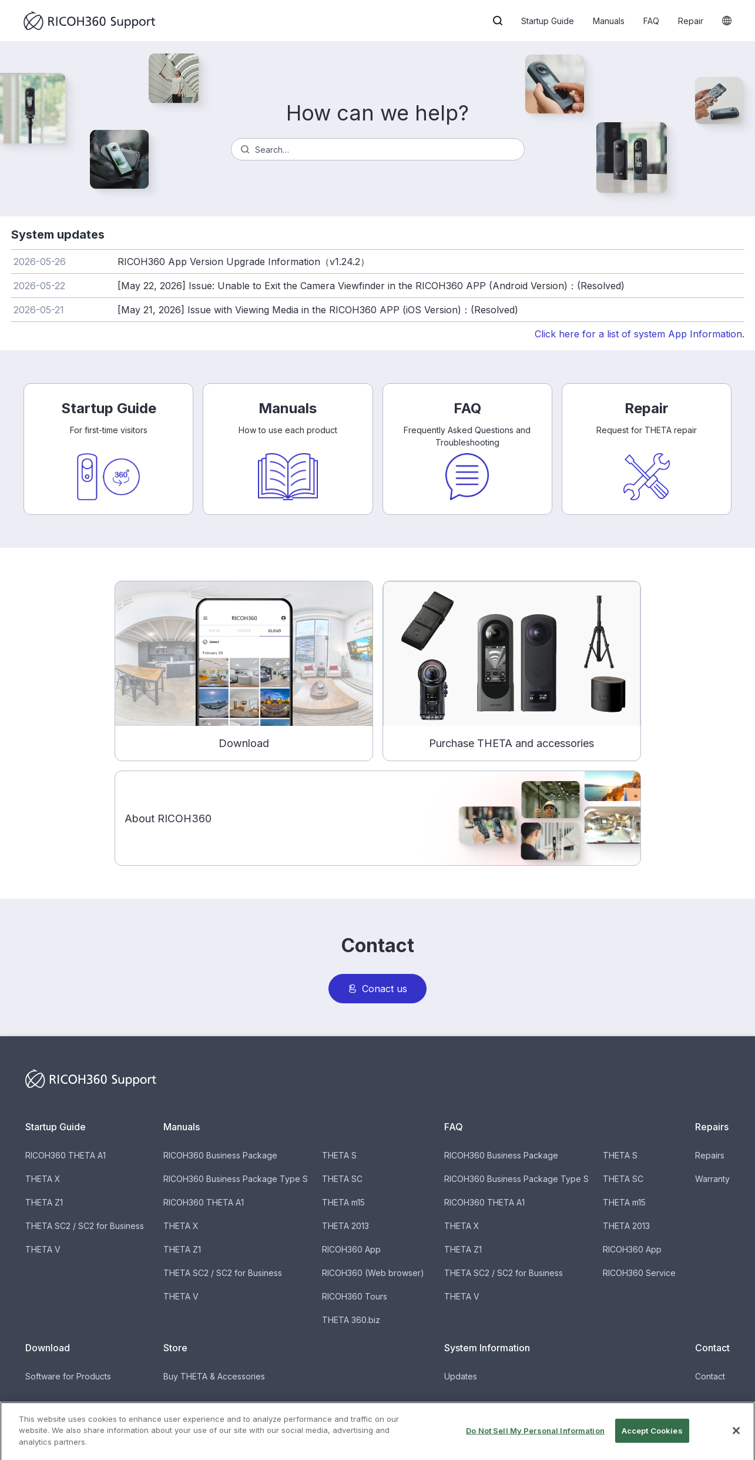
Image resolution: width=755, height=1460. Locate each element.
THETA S (339, 1155)
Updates (460, 1376)
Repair (690, 21)
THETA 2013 (345, 1226)
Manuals (609, 21)
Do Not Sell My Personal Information (535, 1444)
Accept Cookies (652, 1444)
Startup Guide (547, 21)
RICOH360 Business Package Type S (235, 1179)
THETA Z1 (44, 1202)
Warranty (712, 1179)
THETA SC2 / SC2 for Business (84, 1226)
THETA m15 (343, 1202)
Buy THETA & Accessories (214, 1376)
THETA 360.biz (351, 1320)
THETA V (43, 1249)
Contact (710, 1376)
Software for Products (68, 1376)
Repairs (709, 1155)
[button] (497, 20)
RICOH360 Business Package (220, 1155)
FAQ (651, 21)
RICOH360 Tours (354, 1296)
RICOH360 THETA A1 (65, 1155)
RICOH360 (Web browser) (373, 1273)
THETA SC (342, 1179)
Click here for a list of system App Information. (639, 334)
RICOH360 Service (639, 1273)
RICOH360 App (351, 1249)
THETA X (43, 1179)
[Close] (736, 1444)
